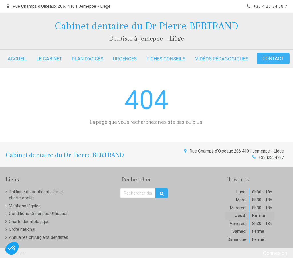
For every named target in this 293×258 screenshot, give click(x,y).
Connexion (275, 253)
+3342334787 (271, 157)
